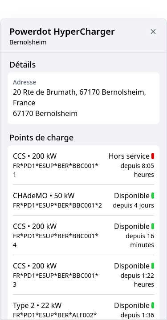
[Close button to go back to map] (153, 31)
